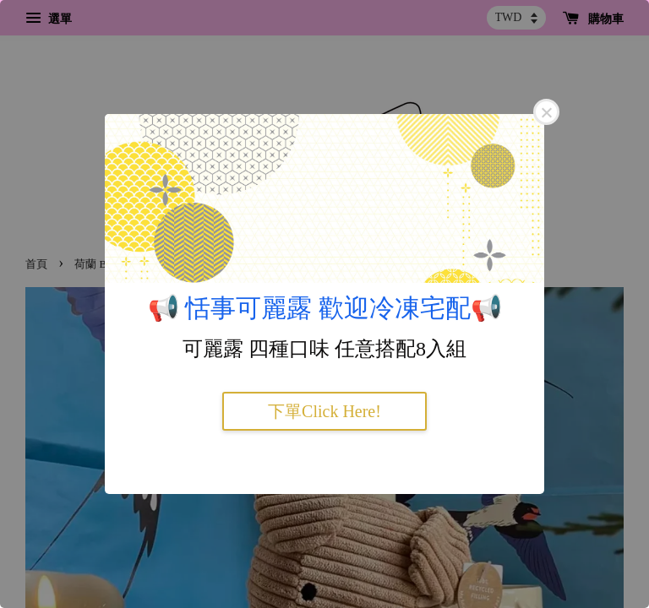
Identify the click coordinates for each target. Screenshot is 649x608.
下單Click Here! (324, 411)
